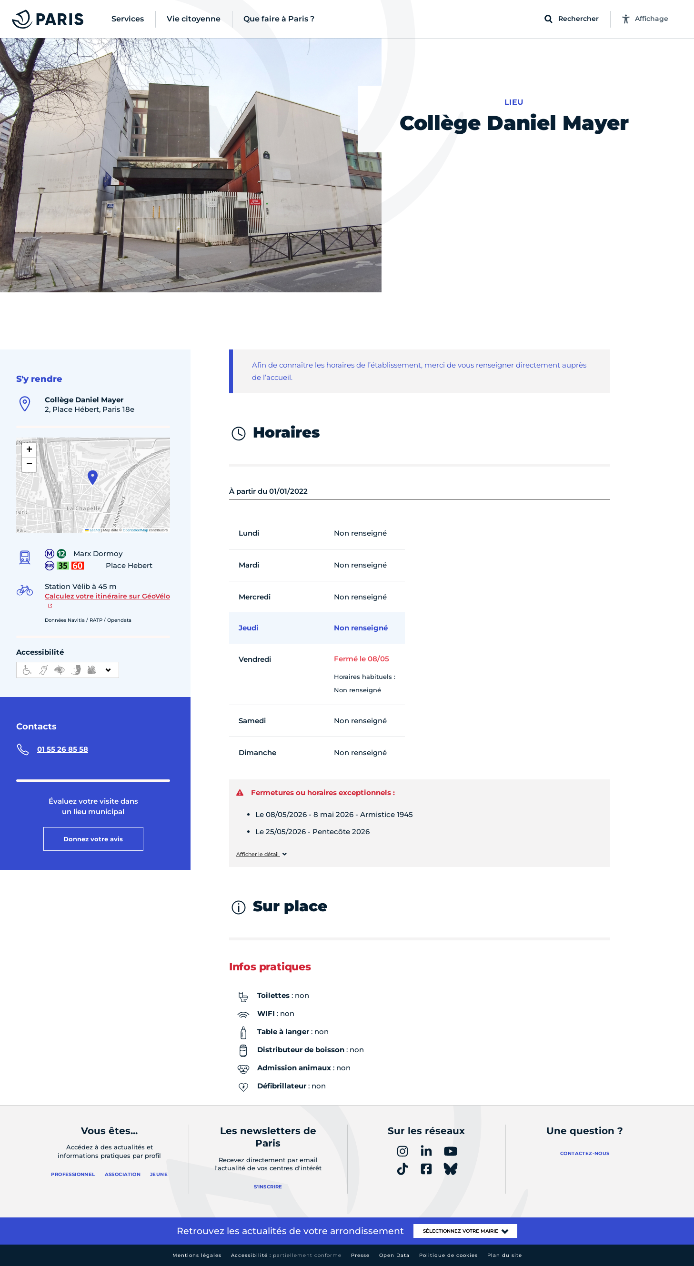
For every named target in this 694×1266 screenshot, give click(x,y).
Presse (360, 1255)
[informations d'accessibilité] (67, 670)
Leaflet (93, 530)
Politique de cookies (448, 1255)
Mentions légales (196, 1255)
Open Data (394, 1255)
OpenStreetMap (135, 530)
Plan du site (504, 1255)
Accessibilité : (286, 1255)
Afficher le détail (258, 854)
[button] (93, 477)
